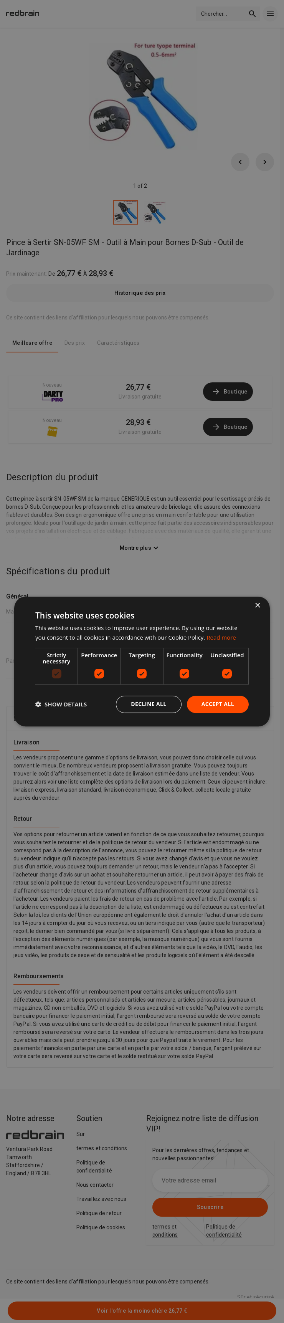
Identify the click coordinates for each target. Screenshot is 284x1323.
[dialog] (142, 661)
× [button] (257, 606)
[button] (61, 704)
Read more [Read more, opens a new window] (221, 637)
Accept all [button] (217, 704)
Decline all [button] (148, 704)
